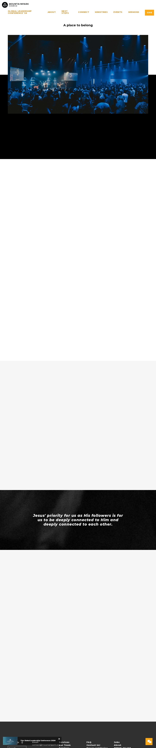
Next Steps (65, 12)
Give (149, 12)
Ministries (101, 12)
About (52, 12)
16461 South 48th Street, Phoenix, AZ (40, 705)
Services (64, 685)
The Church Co (137, 727)
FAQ (89, 685)
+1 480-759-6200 (40, 695)
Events (117, 12)
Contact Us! (93, 688)
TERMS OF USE (122, 691)
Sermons (133, 12)
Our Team (65, 688)
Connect (83, 12)
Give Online (37, 715)
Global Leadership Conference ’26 (20, 12)
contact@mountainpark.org (46, 688)
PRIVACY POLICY (68, 694)
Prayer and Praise (97, 691)
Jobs (117, 685)
